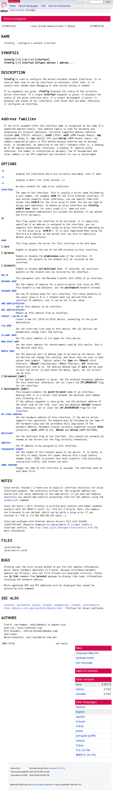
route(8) (9, 605)
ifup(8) (75, 605)
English (80, 711)
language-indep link (87, 653)
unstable (81, 693)
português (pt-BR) (86, 735)
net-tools (20, 10)
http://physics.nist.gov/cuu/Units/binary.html (33, 608)
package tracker (85, 657)
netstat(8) (23, 605)
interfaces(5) (91, 605)
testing (80, 689)
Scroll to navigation (15, 18)
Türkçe (80, 745)
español (80, 716)
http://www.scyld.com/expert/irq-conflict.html (64, 527)
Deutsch (80, 707)
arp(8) (36, 605)
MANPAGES (14, 1)
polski (79, 731)
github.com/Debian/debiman (40, 785)
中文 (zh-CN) (83, 750)
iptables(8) (11, 500)
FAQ (43, 5)
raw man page (84, 662)
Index (13, 5)
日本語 (80, 726)
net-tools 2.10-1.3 (56, 768)
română (80, 740)
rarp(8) (47, 605)
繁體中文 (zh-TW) (86, 754)
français (80, 721)
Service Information (59, 5)
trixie (13, 10)
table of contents (87, 670)
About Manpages (28, 5)
